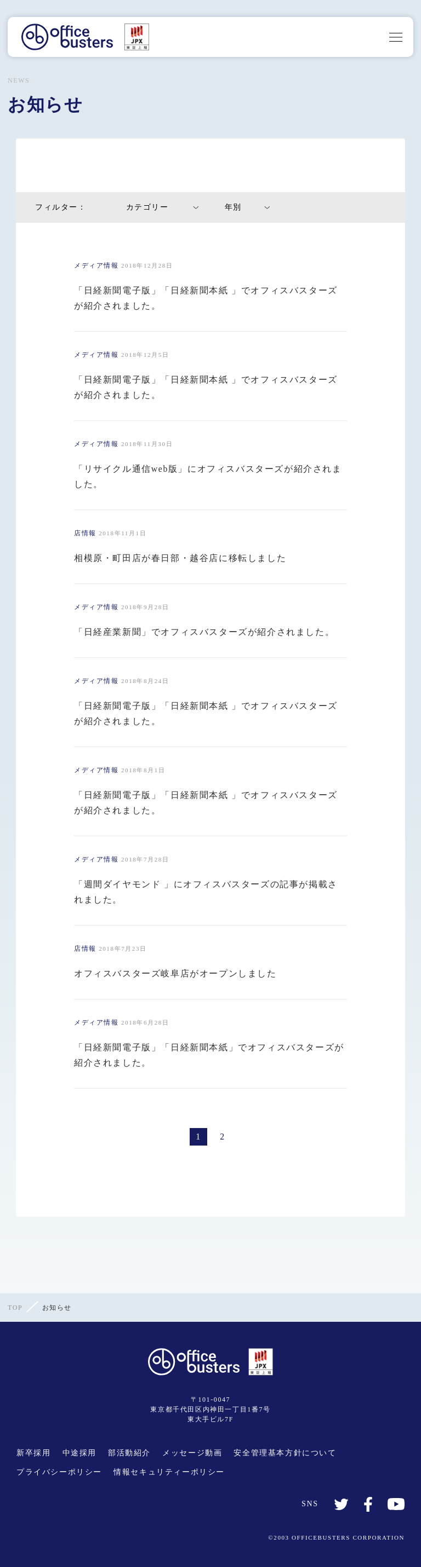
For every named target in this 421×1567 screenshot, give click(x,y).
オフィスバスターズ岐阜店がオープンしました (175, 973)
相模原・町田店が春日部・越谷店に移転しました (180, 558)
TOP (15, 1307)
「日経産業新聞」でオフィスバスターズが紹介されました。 (204, 632)
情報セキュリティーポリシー (169, 1472)
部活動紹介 (129, 1453)
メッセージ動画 (192, 1453)
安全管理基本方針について (285, 1453)
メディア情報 (96, 265)
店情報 (85, 533)
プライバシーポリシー (59, 1472)
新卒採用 (33, 1453)
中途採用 (79, 1453)
